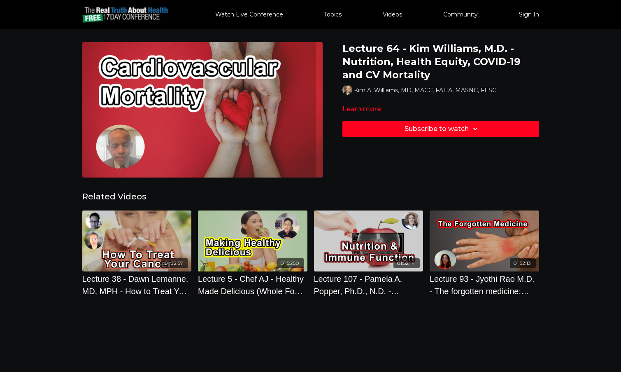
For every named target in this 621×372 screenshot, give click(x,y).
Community (460, 14)
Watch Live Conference (249, 14)
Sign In (529, 14)
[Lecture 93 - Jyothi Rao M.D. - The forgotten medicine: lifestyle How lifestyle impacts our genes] (484, 285)
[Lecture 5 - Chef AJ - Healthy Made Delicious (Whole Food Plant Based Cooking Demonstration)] (252, 285)
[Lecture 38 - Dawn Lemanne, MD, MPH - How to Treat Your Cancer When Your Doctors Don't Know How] (137, 285)
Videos (392, 14)
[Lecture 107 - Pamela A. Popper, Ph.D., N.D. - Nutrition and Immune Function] (368, 285)
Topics (333, 14)
